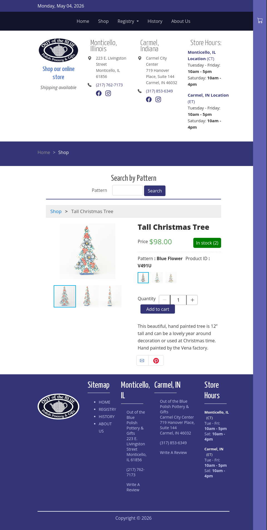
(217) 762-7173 (109, 84)
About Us (181, 21)
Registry (126, 21)
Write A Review (133, 487)
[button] (50, 251)
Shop (103, 21)
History (155, 21)
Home (83, 21)
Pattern (99, 190)
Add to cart (157, 309)
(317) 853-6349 (159, 91)
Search (155, 191)
